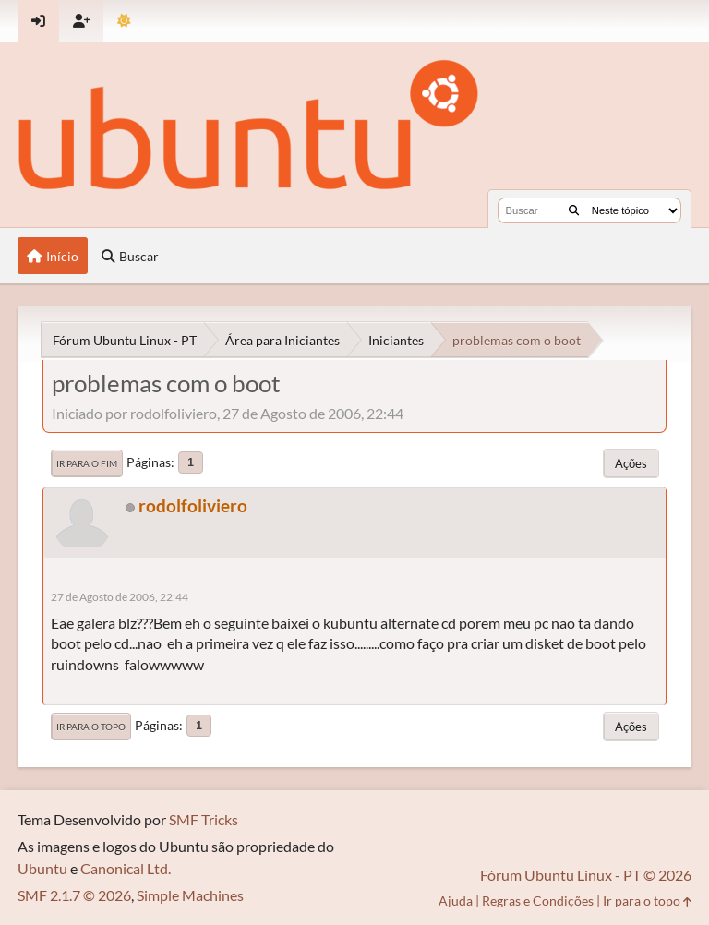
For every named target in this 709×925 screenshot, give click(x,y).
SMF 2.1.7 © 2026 (74, 895)
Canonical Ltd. (125, 868)
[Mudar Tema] (124, 21)
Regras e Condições (538, 900)
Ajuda (456, 900)
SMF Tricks (203, 819)
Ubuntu (42, 868)
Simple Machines (190, 895)
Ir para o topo (91, 726)
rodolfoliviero (192, 505)
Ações (631, 463)
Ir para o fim (86, 463)
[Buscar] (573, 210)
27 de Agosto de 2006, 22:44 (119, 597)
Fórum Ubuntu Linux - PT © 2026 (585, 874)
